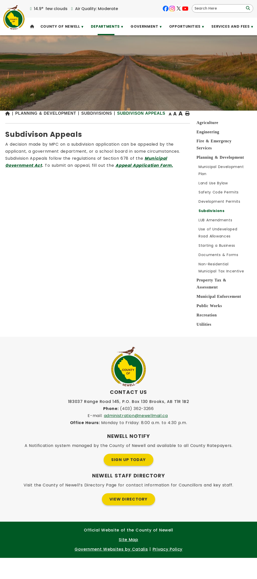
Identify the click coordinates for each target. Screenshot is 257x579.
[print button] (239, 126)
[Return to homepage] (82, 127)
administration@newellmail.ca (136, 437)
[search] (219, 8)
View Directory (128, 520)
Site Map (128, 561)
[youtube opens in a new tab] (185, 9)
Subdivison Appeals (111, 130)
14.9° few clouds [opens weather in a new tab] (51, 9)
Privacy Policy (167, 570)
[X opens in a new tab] (179, 9)
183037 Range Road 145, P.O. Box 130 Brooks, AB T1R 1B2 (128, 423)
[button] (247, 8)
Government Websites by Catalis (111, 570)
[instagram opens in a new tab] (172, 9)
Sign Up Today (128, 481)
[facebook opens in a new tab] (166, 9)
